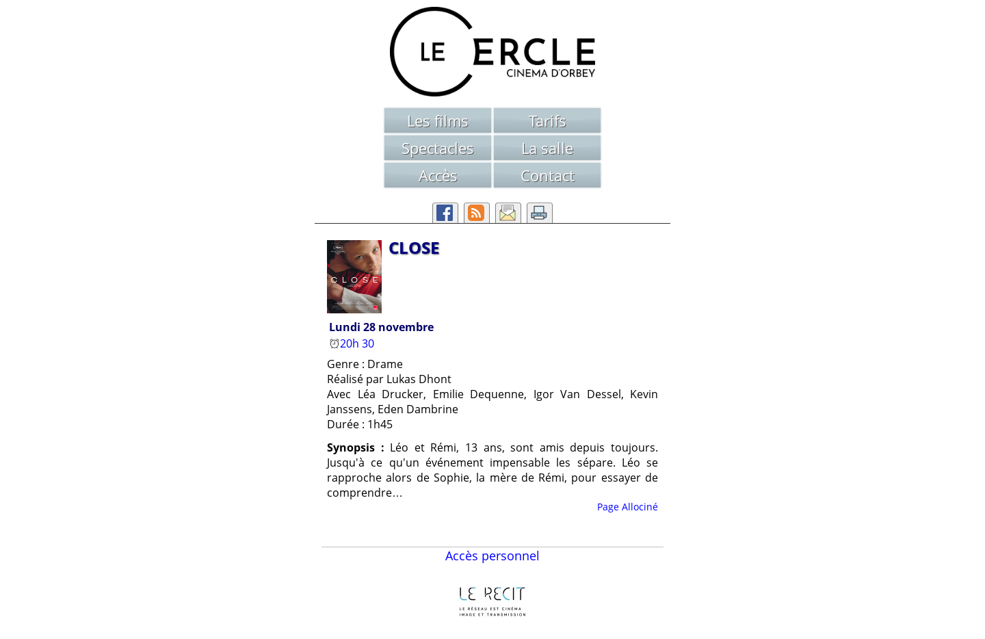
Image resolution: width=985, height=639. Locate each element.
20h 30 (353, 343)
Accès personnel (492, 555)
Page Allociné (627, 506)
